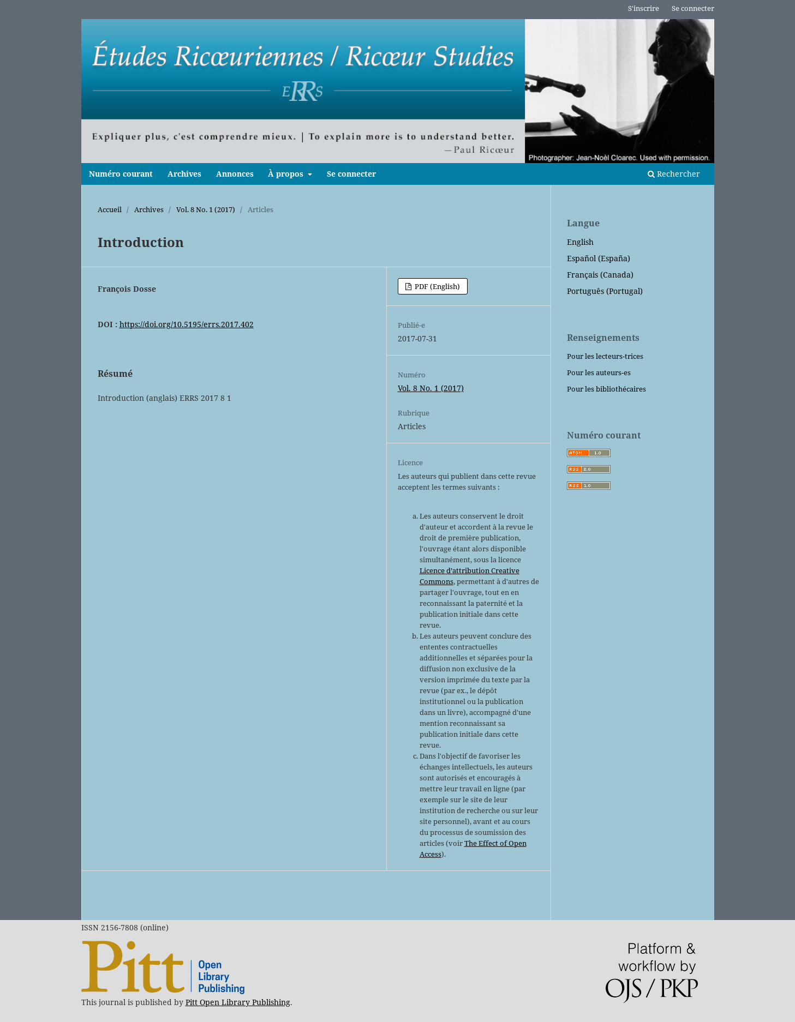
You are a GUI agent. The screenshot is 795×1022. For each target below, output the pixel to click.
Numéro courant (121, 174)
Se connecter (351, 174)
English (580, 242)
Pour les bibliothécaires (606, 389)
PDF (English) (436, 286)
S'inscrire (643, 8)
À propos (287, 174)
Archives (184, 174)
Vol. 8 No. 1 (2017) (205, 209)
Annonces (235, 174)
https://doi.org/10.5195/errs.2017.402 (186, 324)
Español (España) (598, 258)
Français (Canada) (600, 274)
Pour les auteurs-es (599, 372)
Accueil (110, 209)
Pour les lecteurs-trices (605, 356)
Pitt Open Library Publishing (238, 1002)
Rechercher (674, 174)
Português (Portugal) (605, 291)
